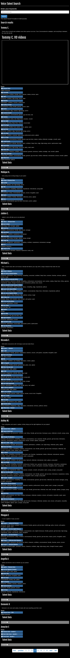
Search (4, 16)
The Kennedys (6, 581)
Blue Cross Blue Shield (8, 472)
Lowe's (4, 96)
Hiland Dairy (6, 493)
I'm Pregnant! (6, 363)
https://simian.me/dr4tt (35, 62)
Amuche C (5, 626)
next (51, 651)
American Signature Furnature (9, 569)
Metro (4, 199)
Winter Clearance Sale (8, 367)
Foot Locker (5, 399)
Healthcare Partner (7, 104)
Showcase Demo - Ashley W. (9, 429)
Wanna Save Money (7, 446)
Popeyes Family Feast (8, 431)
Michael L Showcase (7, 271)
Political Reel (6, 157)
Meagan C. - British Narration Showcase (12, 540)
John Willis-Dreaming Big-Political (10, 279)
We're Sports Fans (7, 458)
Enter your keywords (9, 9)
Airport (4, 195)
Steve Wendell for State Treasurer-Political (12, 285)
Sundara (5, 468)
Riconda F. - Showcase (8, 348)
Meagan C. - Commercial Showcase (11, 523)
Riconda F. (5, 340)
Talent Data (7, 162)
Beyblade (5, 182)
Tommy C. (5, 27)
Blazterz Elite (6, 236)
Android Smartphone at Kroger (10, 487)
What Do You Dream (7, 355)
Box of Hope (5, 137)
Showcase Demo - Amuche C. (9, 631)
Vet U (4, 244)
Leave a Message (7, 379)
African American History (8, 301)
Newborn (5, 309)
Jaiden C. (4, 213)
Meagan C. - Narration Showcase (10, 534)
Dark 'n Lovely (6, 395)
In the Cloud (5, 133)
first (14, 651)
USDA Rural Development (8, 499)
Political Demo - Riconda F (9, 408)
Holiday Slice (6, 149)
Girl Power (5, 590)
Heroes (4, 191)
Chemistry (5, 100)
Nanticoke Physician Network (9, 483)
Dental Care (5, 228)
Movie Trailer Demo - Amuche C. (10, 634)
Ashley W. (5, 420)
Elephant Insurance (7, 586)
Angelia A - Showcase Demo (9, 567)
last (56, 651)
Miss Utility (5, 313)
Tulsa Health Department (8, 383)
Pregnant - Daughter (7, 478)
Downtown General (7, 113)
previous (20, 651)
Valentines (5, 117)
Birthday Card (6, 297)
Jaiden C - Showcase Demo (9, 221)
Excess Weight (6, 462)
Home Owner (6, 305)
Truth (4, 187)
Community (5, 92)
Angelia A (5, 558)
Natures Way (6, 573)
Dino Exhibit (5, 121)
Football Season (6, 141)
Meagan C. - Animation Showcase (10, 544)
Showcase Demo (6, 88)
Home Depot (6, 577)
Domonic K (5, 604)
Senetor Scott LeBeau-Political (9, 289)
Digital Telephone (7, 317)
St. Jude (5, 351)
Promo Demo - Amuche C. (9, 636)
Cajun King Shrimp (7, 326)
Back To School (6, 224)
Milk (4, 359)
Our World (5, 452)
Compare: (4, 167)
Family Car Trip (6, 248)
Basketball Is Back (7, 321)
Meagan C (5, 515)
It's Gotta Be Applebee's (8, 387)
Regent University (7, 375)
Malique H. (5, 172)
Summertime (6, 145)
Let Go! (4, 371)
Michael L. (5, 263)
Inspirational (6, 232)
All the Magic (6, 125)
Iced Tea (5, 109)
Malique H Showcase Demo (9, 180)
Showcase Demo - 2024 (8, 612)
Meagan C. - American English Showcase (12, 529)
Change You (5, 240)
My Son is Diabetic (7, 391)
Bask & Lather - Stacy (8, 442)
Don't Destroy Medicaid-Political (10, 273)
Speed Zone (5, 129)
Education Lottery (7, 404)
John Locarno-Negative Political (10, 293)
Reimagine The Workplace (9, 437)
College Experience (7, 153)
